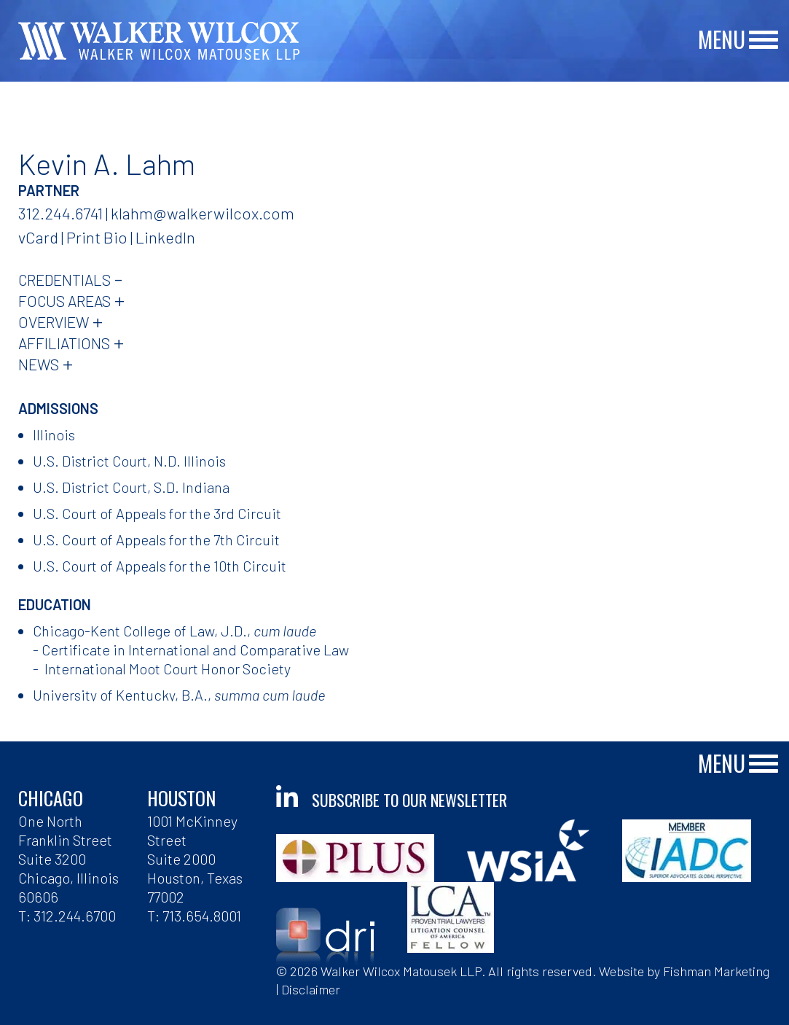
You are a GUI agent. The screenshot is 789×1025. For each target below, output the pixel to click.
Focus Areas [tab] (64, 300)
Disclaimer (310, 989)
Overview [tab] (53, 322)
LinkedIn (165, 236)
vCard (38, 236)
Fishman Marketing (716, 971)
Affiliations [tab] (64, 343)
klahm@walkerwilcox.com (202, 212)
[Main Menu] (763, 40)
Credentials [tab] (64, 279)
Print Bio (96, 236)
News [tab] (38, 364)
